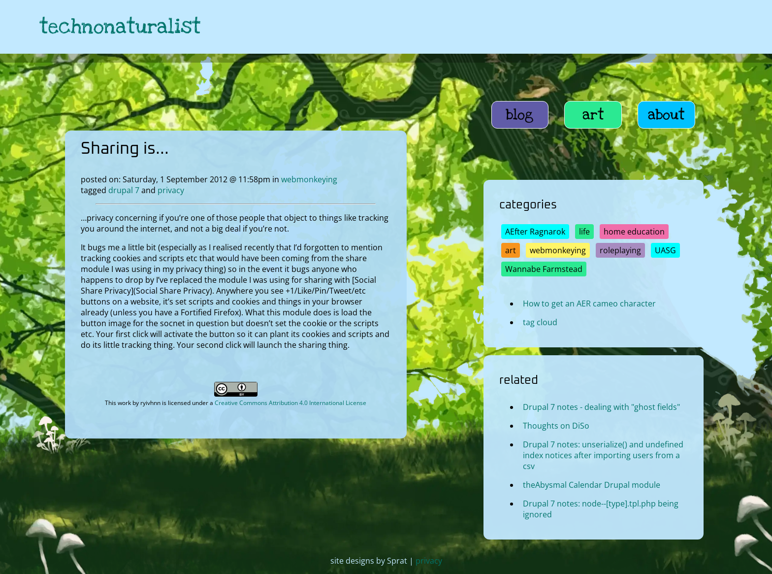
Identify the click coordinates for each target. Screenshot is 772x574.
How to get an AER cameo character (589, 303)
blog (519, 114)
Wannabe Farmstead (543, 269)
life (584, 231)
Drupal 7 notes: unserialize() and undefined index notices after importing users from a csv (603, 455)
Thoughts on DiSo (556, 425)
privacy (171, 190)
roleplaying (620, 250)
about (666, 114)
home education (634, 231)
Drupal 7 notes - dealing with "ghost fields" (601, 407)
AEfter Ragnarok (535, 231)
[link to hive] (661, 27)
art (593, 114)
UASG (665, 250)
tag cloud (540, 322)
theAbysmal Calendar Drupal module (591, 484)
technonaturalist (120, 27)
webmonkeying (309, 179)
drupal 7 (123, 190)
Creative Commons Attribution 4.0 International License (290, 403)
